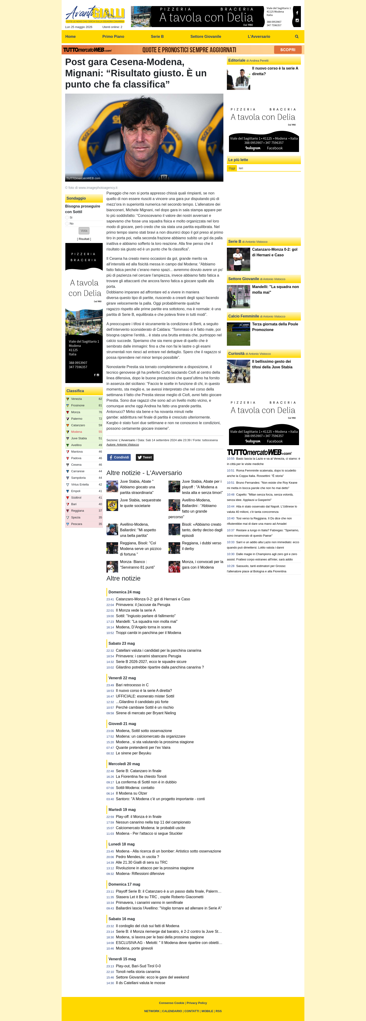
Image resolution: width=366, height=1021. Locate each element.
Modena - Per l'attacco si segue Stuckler (149, 833)
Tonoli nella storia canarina (138, 972)
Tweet (145, 457)
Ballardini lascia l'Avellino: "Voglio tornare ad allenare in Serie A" (169, 908)
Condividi (119, 457)
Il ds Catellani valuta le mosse (140, 983)
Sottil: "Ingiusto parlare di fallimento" (146, 616)
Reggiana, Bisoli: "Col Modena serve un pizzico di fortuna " (140, 548)
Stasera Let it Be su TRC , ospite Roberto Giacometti (160, 897)
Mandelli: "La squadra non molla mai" (147, 621)
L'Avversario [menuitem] (259, 37)
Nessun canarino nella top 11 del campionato (153, 822)
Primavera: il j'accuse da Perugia (143, 605)
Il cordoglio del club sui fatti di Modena (147, 926)
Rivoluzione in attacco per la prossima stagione (155, 868)
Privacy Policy (197, 1003)
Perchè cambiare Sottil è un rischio (145, 707)
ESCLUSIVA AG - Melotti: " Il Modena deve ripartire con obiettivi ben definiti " (179, 943)
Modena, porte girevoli (134, 948)
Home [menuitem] (70, 37)
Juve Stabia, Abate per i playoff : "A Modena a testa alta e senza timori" (202, 487)
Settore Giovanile (243, 279)
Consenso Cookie (171, 1003)
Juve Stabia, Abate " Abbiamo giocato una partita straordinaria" (137, 487)
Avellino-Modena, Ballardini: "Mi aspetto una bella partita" (138, 530)
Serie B (234, 241)
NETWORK (152, 1011)
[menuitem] (297, 37)
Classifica (75, 391)
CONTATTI (191, 1011)
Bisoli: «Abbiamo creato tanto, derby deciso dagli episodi (202, 530)
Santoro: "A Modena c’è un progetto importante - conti (160, 799)
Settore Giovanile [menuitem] (205, 37)
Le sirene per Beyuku (133, 753)
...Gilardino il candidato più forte (142, 702)
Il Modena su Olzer (131, 793)
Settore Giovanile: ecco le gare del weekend (152, 977)
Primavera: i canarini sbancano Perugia (148, 656)
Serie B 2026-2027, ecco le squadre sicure (151, 662)
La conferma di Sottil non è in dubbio (146, 782)
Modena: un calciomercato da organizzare (151, 736)
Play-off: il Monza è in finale (139, 817)
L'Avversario (127, 440)
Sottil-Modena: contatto (135, 788)
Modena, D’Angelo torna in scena (143, 627)
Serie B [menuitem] (157, 37)
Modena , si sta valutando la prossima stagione (155, 742)
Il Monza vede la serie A (136, 610)
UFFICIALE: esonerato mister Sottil (145, 696)
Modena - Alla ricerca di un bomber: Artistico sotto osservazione (168, 851)
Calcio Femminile (243, 316)
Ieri (241, 168)
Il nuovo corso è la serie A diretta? (144, 691)
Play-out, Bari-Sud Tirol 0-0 (138, 966)
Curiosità (236, 354)
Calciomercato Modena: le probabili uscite (150, 828)
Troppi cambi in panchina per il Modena (148, 633)
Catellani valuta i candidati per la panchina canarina (158, 650)
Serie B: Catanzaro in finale (139, 771)
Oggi (232, 168)
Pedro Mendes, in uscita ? (137, 857)
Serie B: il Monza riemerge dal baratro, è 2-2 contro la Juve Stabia (170, 931)
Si (71, 217)
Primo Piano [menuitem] (113, 37)
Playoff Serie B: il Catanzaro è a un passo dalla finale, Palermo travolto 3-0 (178, 891)
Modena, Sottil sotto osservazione (144, 731)
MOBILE (207, 1011)
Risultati (84, 239)
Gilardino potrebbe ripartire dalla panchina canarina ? (160, 667)
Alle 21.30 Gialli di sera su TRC (142, 862)
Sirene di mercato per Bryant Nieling (146, 713)
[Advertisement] (264, 204)
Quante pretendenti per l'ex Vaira (143, 748)
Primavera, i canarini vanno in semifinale (149, 903)
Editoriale (236, 60)
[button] (84, 230)
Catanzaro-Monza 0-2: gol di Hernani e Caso (153, 599)
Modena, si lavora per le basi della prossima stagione (160, 937)
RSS (219, 1011)
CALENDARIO (172, 1011)
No (72, 223)
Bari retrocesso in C (132, 685)
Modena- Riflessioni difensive (140, 874)
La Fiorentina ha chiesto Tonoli (141, 776)
